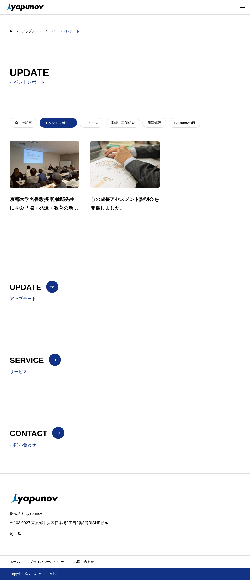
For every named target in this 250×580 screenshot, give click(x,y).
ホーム (15, 562)
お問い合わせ (84, 562)
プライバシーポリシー (47, 562)
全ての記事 (23, 123)
